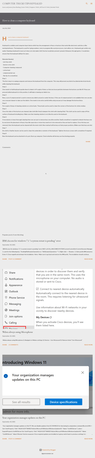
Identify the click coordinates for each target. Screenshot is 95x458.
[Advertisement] (47, 214)
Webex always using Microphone (17, 331)
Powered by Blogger (47, 450)
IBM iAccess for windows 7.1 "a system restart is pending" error (31, 240)
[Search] (87, 3)
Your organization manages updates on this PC (23, 417)
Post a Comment (15, 259)
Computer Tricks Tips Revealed (22, 3)
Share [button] (88, 141)
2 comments (13, 345)
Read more (88, 259)
